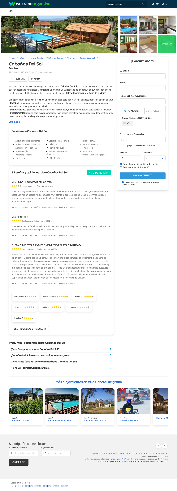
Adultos (123, 153)
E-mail (123, 83)
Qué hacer (120, 11)
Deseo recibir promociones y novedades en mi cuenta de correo (140, 184)
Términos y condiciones (120, 454)
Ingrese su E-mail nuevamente (133, 96)
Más (131, 11)
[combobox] (127, 124)
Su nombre (125, 71)
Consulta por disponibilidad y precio (139, 164)
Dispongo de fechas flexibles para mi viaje (139, 146)
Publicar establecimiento (156, 454)
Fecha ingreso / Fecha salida (132, 135)
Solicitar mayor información (135, 168)
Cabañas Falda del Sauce (60, 421)
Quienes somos (98, 454)
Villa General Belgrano (19, 11)
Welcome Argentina (93, 459)
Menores (148, 153)
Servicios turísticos (86, 11)
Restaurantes (105, 11)
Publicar (154, 3)
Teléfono (157, 111)
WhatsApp (135, 111)
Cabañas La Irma (20, 421)
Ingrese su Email (48, 448)
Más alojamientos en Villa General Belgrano (88, 382)
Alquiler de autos (65, 11)
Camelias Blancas (129, 421)
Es (163, 3)
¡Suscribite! (18, 462)
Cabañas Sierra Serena (95, 421)
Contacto (137, 454)
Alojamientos (41, 11)
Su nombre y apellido (18, 448)
